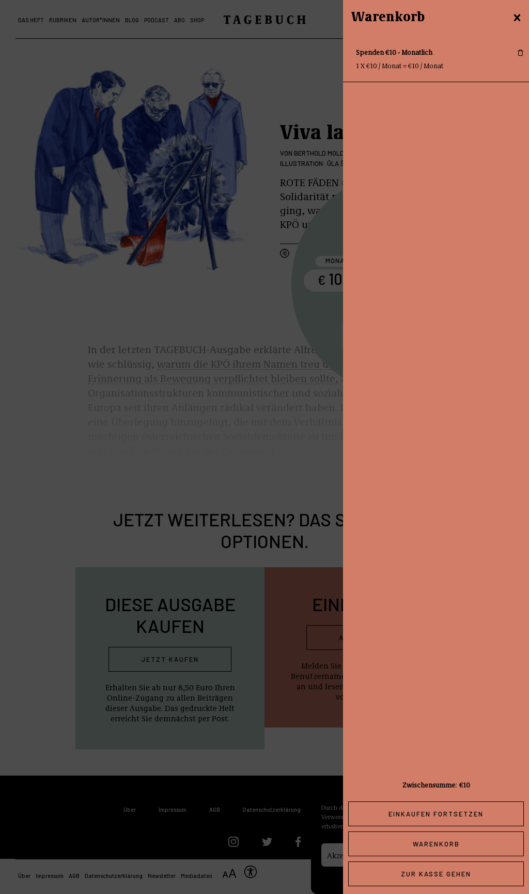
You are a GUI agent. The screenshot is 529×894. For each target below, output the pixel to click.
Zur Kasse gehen (436, 874)
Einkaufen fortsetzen (436, 814)
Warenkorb (436, 844)
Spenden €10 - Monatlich (394, 52)
